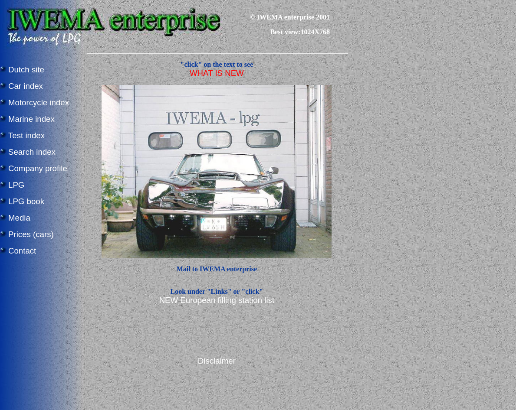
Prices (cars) (31, 234)
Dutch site (26, 69)
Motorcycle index (38, 102)
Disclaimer (217, 360)
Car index (25, 86)
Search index (32, 151)
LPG (16, 184)
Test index (26, 135)
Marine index (31, 119)
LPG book (26, 201)
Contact (22, 250)
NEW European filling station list (216, 300)
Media (19, 217)
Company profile (37, 168)
